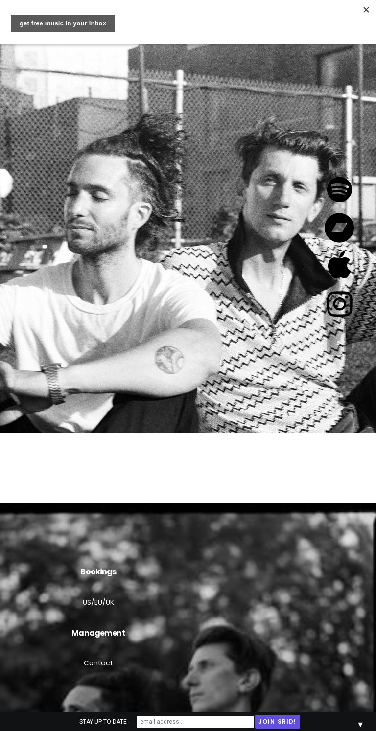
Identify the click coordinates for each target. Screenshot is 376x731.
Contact (98, 663)
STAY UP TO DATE (103, 721)
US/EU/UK (98, 602)
